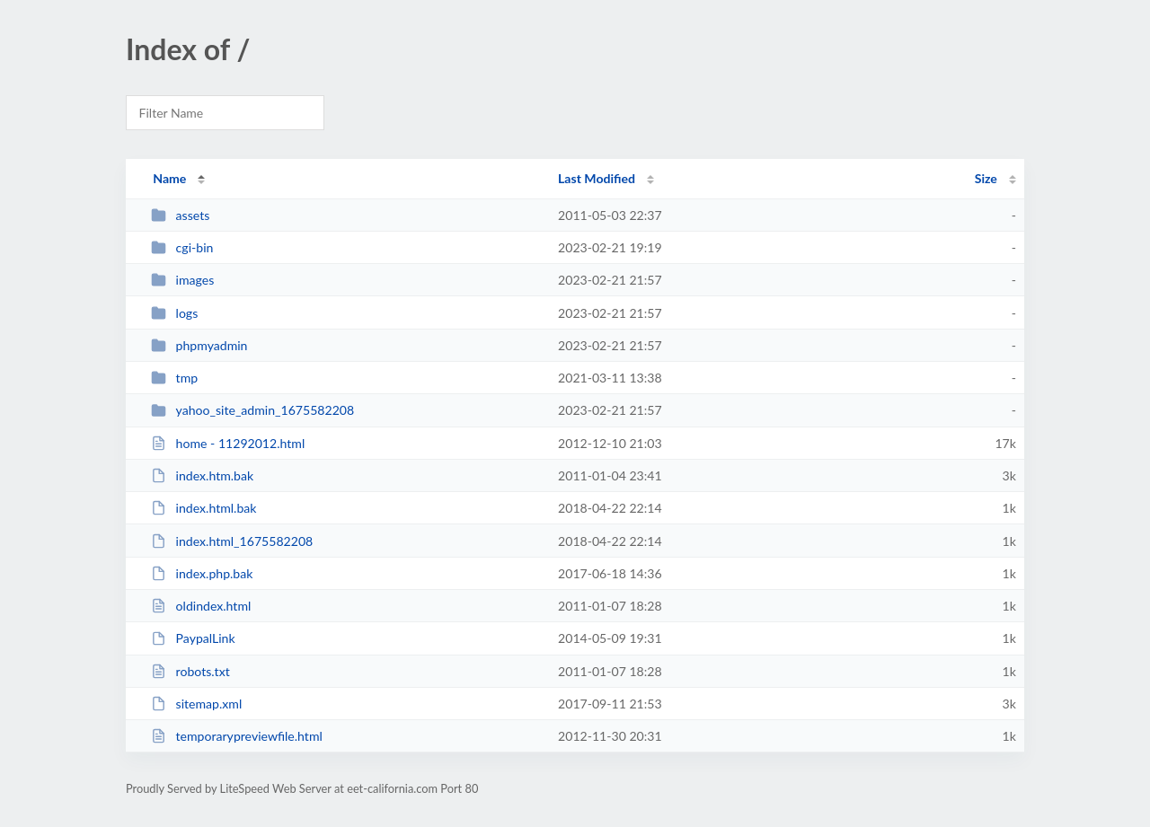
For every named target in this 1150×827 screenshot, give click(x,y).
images (182, 279)
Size (986, 178)
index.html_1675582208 (232, 541)
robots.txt (190, 671)
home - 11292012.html (228, 443)
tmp (174, 377)
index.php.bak (201, 573)
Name (169, 178)
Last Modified (596, 178)
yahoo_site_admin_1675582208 (252, 410)
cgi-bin (182, 247)
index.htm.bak (202, 475)
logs (174, 313)
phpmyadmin (199, 345)
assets (180, 215)
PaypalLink (192, 638)
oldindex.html (201, 605)
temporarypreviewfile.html (237, 735)
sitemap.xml (196, 703)
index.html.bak (203, 507)
